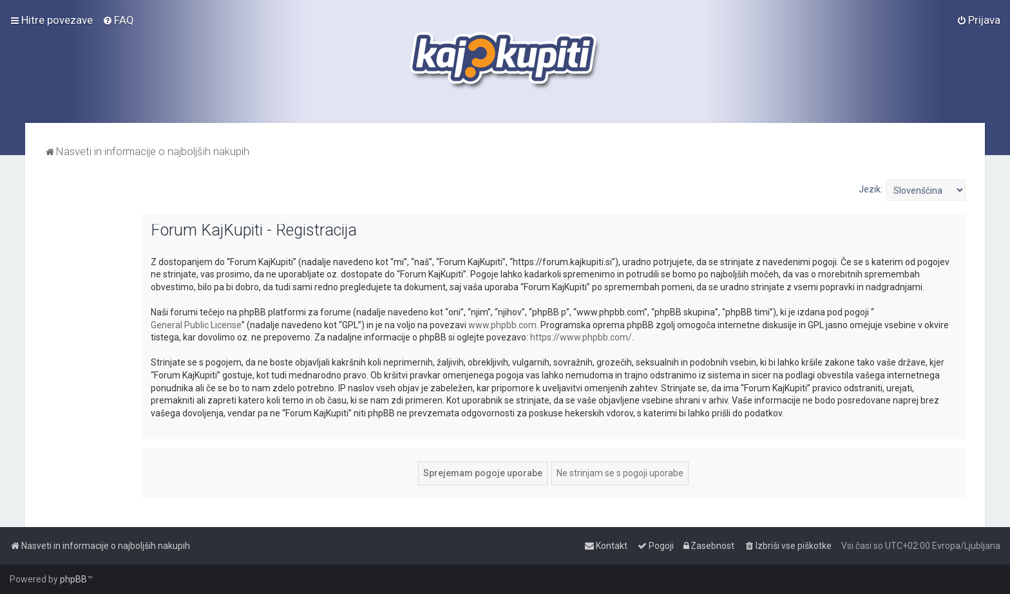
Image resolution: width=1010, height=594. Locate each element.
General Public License (196, 325)
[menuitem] (118, 20)
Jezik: (870, 189)
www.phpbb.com (502, 325)
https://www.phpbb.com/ (581, 337)
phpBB (73, 579)
